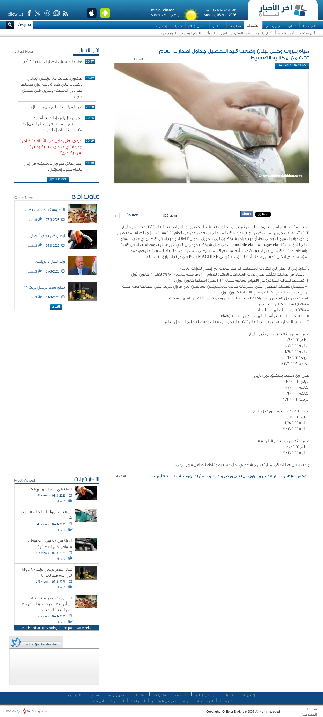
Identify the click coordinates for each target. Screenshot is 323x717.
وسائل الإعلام (197, 26)
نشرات (177, 26)
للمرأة (211, 33)
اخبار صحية (168, 33)
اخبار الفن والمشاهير (235, 33)
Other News (23, 197)
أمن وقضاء (307, 33)
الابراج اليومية (191, 33)
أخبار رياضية (264, 33)
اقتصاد (253, 25)
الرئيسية (308, 26)
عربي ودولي (274, 26)
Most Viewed (24, 480)
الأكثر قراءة (86, 480)
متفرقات (235, 26)
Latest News (24, 51)
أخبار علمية (286, 33)
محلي (292, 26)
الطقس (217, 26)
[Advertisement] (211, 197)
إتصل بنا (161, 26)
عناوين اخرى (85, 197)
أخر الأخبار (89, 51)
